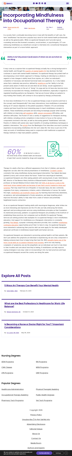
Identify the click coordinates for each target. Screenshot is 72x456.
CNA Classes (7, 367)
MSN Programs (42, 367)
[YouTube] (37, 3)
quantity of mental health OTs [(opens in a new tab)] (35, 71)
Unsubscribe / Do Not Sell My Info (36, 420)
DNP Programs (42, 373)
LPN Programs (7, 373)
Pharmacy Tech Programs (13, 400)
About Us (36, 434)
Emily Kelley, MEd (12, 291)
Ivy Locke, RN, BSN (13, 332)
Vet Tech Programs (44, 400)
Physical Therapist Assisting (47, 389)
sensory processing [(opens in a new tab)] (45, 113)
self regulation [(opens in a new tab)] (28, 113)
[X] (45, 3)
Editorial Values (36, 429)
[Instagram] (34, 3)
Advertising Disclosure (36, 424)
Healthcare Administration (13, 389)
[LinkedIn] (39, 3)
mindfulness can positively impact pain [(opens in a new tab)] (25, 193)
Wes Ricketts (31, 28)
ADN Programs (8, 362)
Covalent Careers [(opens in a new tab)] (56, 171)
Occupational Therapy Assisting (15, 395)
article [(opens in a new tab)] (25, 125)
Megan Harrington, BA (13, 312)
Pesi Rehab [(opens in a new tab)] (14, 222)
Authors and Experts (36, 448)
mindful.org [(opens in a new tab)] (42, 83)
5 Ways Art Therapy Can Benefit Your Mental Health (31, 285)
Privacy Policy (36, 415)
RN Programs (41, 362)
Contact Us (36, 438)
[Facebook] (42, 3)
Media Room (36, 443)
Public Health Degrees (45, 395)
